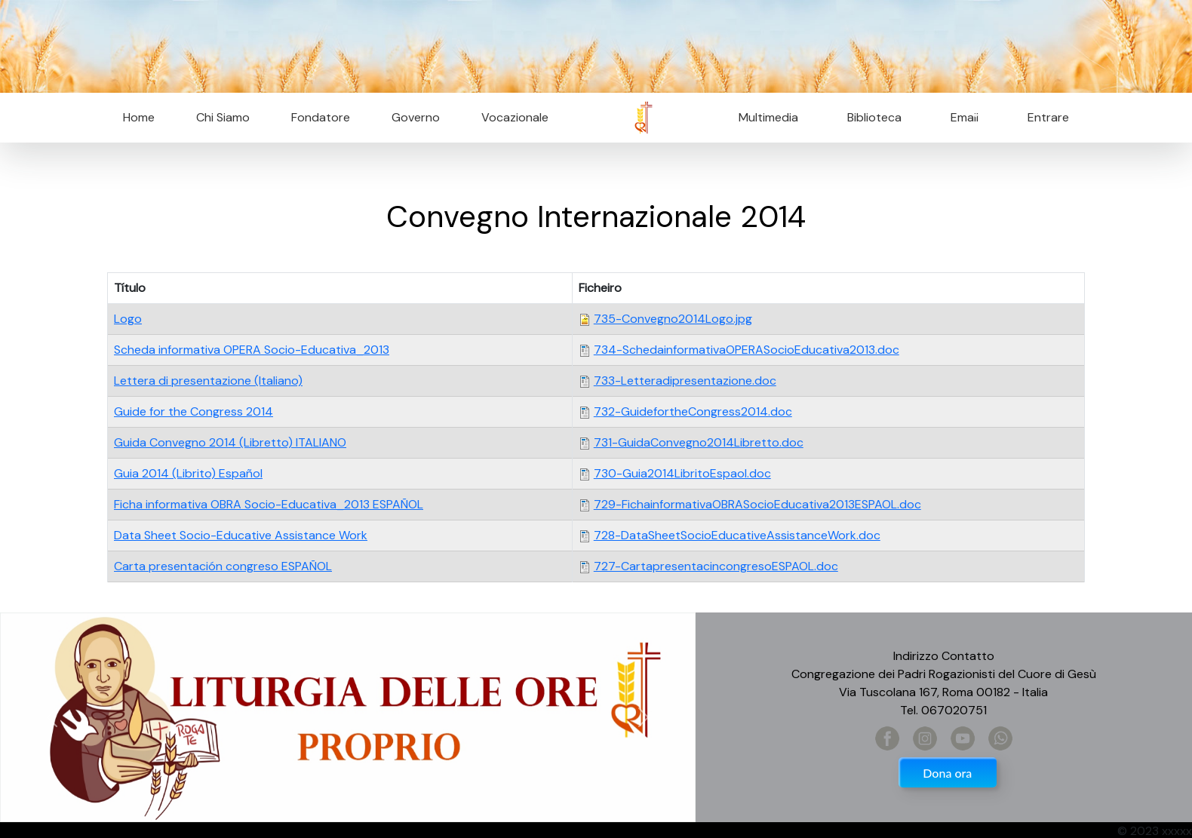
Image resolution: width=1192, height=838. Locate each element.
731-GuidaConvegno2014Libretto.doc (698, 442)
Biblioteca (874, 117)
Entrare (1048, 117)
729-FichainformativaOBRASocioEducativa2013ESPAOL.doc (757, 504)
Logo (128, 319)
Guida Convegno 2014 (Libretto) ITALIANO (230, 442)
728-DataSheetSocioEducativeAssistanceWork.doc (737, 535)
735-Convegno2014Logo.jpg (673, 319)
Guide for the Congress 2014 (193, 411)
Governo (416, 117)
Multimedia (768, 117)
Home (139, 117)
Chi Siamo (223, 117)
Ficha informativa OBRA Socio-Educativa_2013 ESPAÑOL (268, 504)
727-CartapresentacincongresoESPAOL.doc (716, 566)
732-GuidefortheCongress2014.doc (693, 411)
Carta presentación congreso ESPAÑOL (223, 566)
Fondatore (320, 117)
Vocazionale (514, 117)
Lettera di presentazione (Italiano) (208, 380)
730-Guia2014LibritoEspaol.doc (682, 473)
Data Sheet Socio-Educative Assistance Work (240, 535)
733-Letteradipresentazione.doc (685, 380)
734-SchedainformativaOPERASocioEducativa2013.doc (746, 350)
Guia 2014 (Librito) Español (188, 473)
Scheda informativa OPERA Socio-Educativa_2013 (251, 350)
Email (960, 117)
